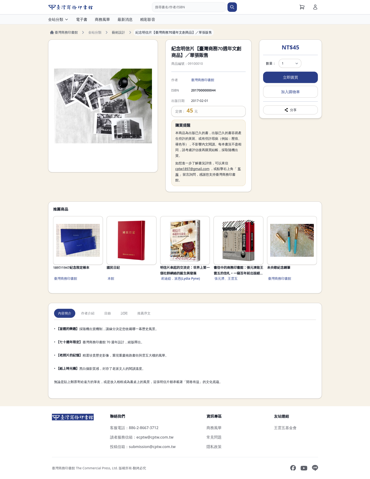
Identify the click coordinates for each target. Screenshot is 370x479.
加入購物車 (290, 91)
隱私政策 (214, 446)
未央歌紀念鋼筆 (278, 267)
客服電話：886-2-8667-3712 (134, 427)
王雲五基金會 (285, 427)
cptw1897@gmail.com (192, 168)
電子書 (81, 19)
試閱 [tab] (124, 313)
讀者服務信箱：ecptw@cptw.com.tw (141, 437)
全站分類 (58, 19)
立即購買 (290, 77)
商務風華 (102, 19)
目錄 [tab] (107, 313)
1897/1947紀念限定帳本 (71, 267)
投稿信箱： (143, 446)
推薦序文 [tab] (144, 313)
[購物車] (302, 7)
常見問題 (214, 437)
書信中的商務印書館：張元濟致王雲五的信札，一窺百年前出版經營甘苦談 (238, 270)
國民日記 (113, 267)
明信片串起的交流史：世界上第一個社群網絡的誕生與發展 (185, 270)
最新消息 (125, 19)
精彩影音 (147, 19)
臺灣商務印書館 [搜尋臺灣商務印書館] (202, 80)
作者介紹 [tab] (87, 313)
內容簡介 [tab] (64, 313)
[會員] (315, 7)
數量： (271, 63)
